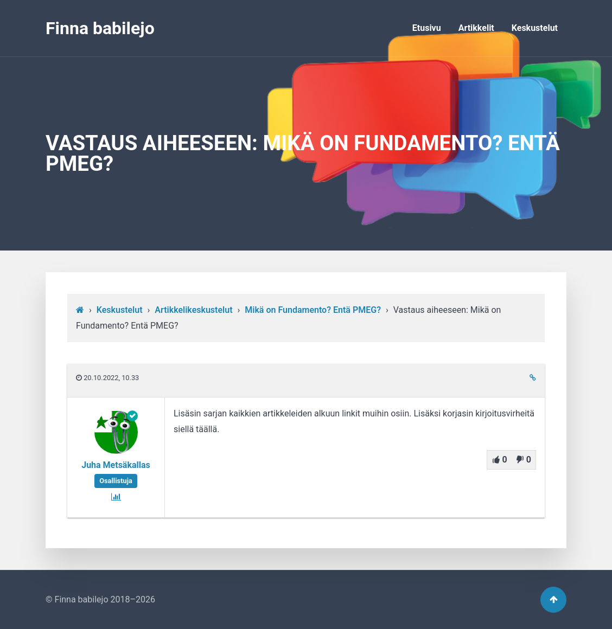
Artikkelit (476, 28)
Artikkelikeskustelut (193, 310)
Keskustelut (535, 28)
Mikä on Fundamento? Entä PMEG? (313, 310)
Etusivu (426, 28)
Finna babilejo (100, 28)
